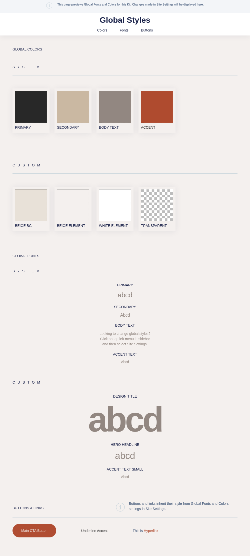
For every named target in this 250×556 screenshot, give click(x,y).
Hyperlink (151, 538)
